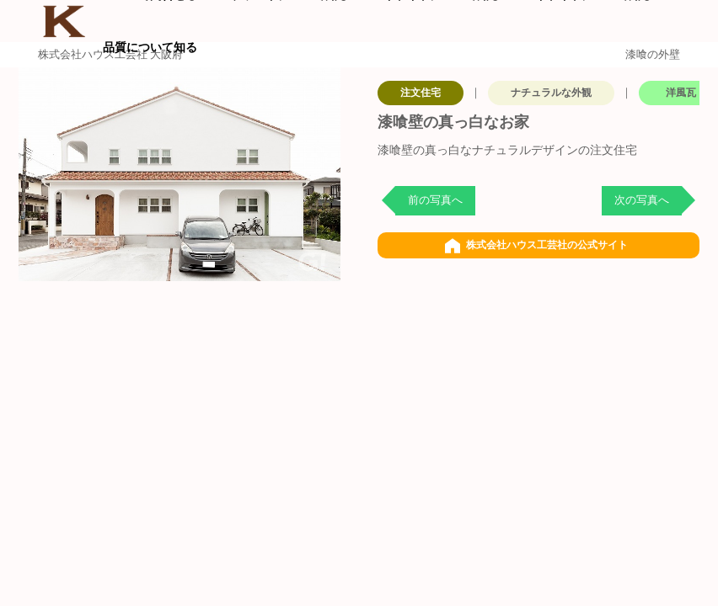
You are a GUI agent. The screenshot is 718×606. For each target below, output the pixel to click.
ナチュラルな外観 (551, 92)
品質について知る (150, 47)
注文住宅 (420, 92)
